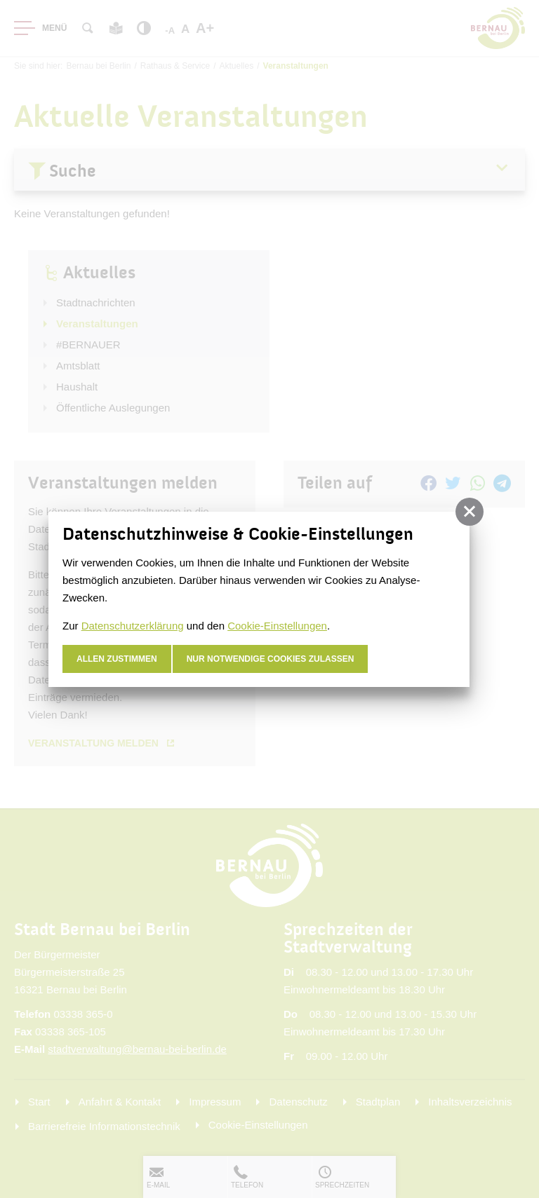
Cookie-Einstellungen (277, 626)
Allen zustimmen (116, 659)
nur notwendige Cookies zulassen (270, 659)
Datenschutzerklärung (132, 626)
